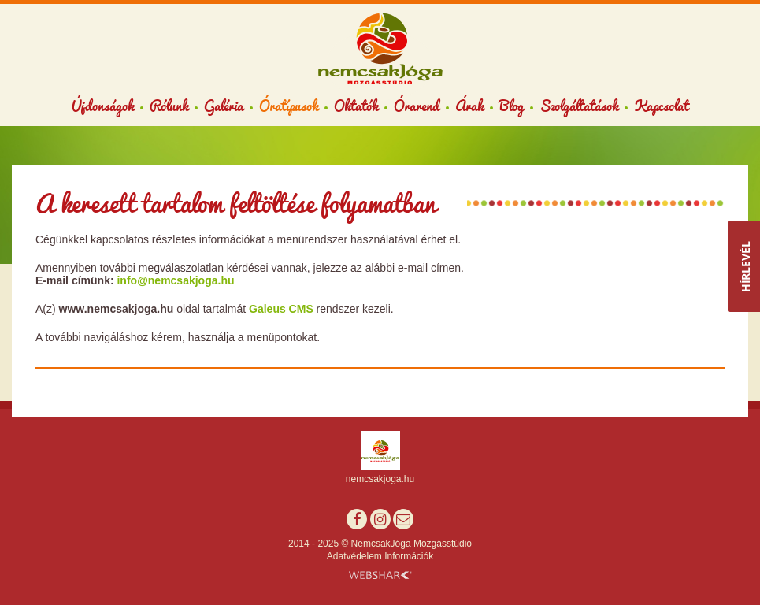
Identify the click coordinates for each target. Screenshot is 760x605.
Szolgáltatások (578, 105)
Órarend (416, 105)
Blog (511, 105)
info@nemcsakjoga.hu (175, 280)
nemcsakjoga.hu (380, 478)
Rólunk (169, 105)
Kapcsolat (661, 105)
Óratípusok (288, 105)
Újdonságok (103, 105)
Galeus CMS (281, 308)
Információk (408, 556)
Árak (469, 105)
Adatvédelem (354, 556)
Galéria (223, 105)
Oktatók (356, 105)
